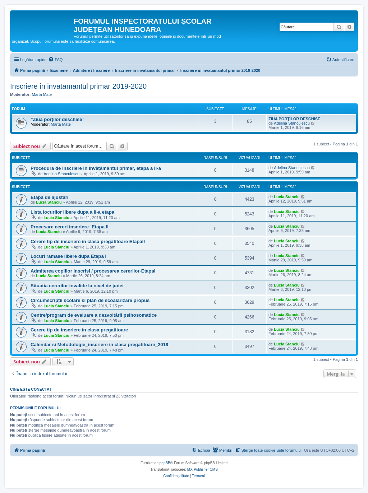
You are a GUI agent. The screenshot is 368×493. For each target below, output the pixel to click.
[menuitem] (55, 59)
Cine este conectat (30, 389)
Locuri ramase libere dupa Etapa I (68, 256)
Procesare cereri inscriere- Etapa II (70, 226)
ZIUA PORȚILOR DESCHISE (294, 119)
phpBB (165, 463)
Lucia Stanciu (49, 202)
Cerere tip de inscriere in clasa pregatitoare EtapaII (88, 241)
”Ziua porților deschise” (57, 119)
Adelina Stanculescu (292, 123)
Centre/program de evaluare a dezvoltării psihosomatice (94, 315)
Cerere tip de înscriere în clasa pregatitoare (79, 329)
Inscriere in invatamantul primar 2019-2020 (78, 86)
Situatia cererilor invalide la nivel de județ (77, 285)
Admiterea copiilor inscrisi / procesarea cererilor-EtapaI (93, 271)
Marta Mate (42, 94)
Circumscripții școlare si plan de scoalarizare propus (90, 300)
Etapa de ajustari (50, 197)
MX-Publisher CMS (202, 469)
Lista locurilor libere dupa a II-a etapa (72, 212)
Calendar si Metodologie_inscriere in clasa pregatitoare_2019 (99, 344)
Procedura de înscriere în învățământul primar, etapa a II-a (96, 168)
